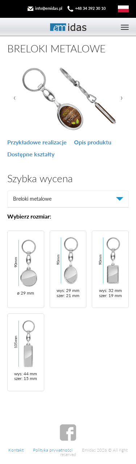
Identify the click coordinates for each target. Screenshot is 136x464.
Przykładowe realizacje (37, 142)
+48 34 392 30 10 (90, 8)
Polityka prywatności (53, 450)
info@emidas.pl (48, 8)
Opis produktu (92, 142)
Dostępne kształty (30, 154)
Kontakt (16, 450)
